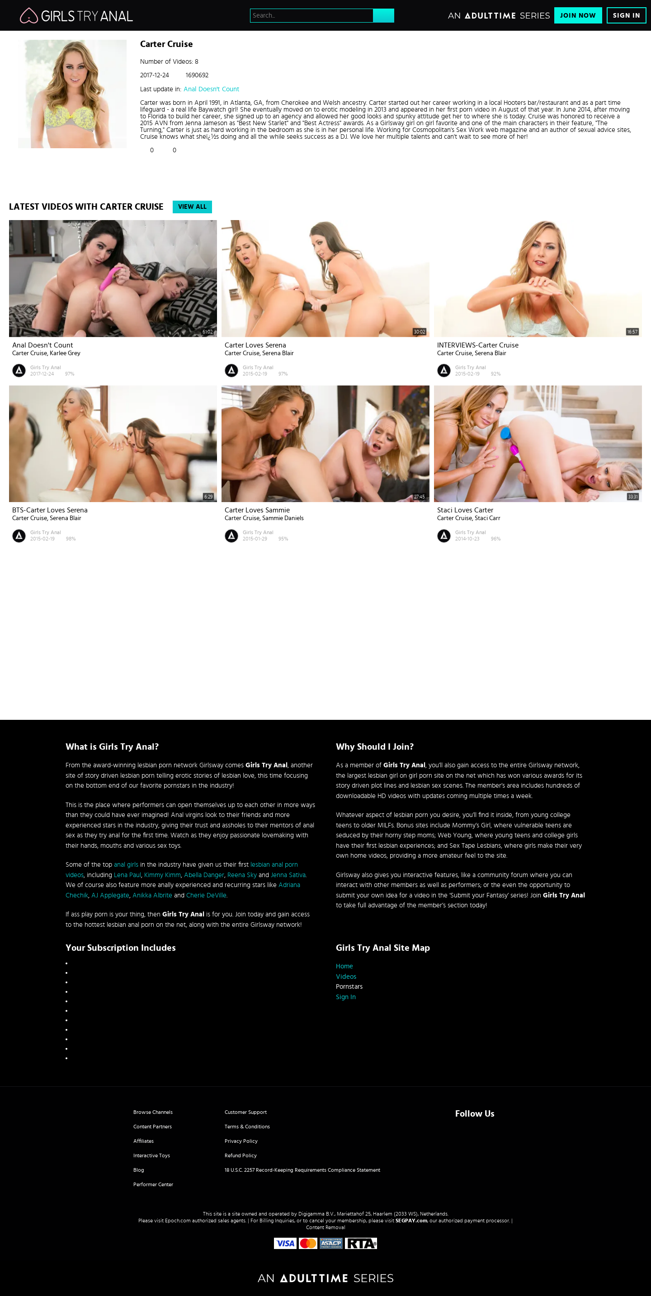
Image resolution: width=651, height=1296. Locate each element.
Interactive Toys (151, 1155)
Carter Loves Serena (255, 345)
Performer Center (153, 1184)
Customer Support (246, 1112)
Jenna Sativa (288, 875)
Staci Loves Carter (465, 510)
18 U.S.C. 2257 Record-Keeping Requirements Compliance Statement (302, 1170)
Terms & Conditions (247, 1126)
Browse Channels (153, 1112)
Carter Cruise (29, 353)
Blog (138, 1170)
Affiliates (143, 1141)
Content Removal (325, 1227)
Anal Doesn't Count (212, 89)
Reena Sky (242, 875)
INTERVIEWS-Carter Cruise (478, 345)
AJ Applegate (110, 895)
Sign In (626, 15)
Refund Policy (241, 1155)
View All (192, 207)
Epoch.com (178, 1220)
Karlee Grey (65, 353)
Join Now (578, 15)
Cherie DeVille (206, 895)
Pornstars (349, 986)
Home (344, 966)
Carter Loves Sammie (257, 510)
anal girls (126, 864)
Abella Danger (204, 875)
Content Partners (152, 1126)
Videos (346, 976)
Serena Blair (278, 353)
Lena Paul (127, 875)
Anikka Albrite (152, 895)
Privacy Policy (241, 1141)
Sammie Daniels (283, 518)
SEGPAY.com (411, 1220)
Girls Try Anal (45, 367)
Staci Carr (487, 518)
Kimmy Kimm (162, 875)
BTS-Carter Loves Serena (50, 510)
